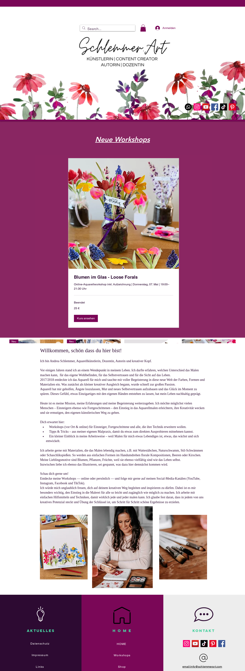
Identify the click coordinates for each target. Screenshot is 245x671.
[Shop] (122, 666)
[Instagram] (197, 106)
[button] (143, 27)
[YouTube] (205, 106)
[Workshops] (122, 655)
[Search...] (107, 29)
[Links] (40, 666)
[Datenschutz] (40, 643)
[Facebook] (214, 106)
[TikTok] (223, 106)
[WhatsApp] (188, 106)
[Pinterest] (232, 106)
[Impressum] (40, 655)
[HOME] (122, 644)
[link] (123, 277)
